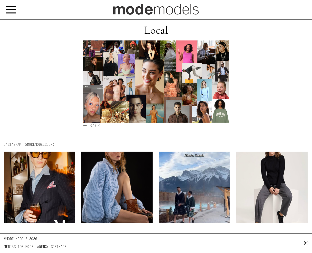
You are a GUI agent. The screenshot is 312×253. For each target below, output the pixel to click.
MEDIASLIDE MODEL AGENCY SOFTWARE (35, 247)
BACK (91, 126)
